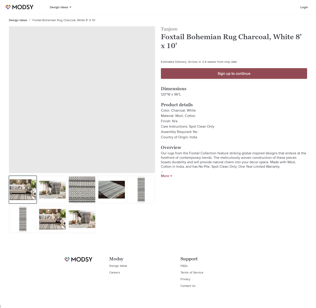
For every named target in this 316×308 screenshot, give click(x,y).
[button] (70, 7)
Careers (114, 272)
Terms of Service (191, 272)
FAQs (184, 266)
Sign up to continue (234, 73)
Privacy (185, 279)
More (166, 176)
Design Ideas (59, 7)
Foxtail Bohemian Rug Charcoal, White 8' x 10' (64, 20)
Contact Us (188, 286)
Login (304, 7)
